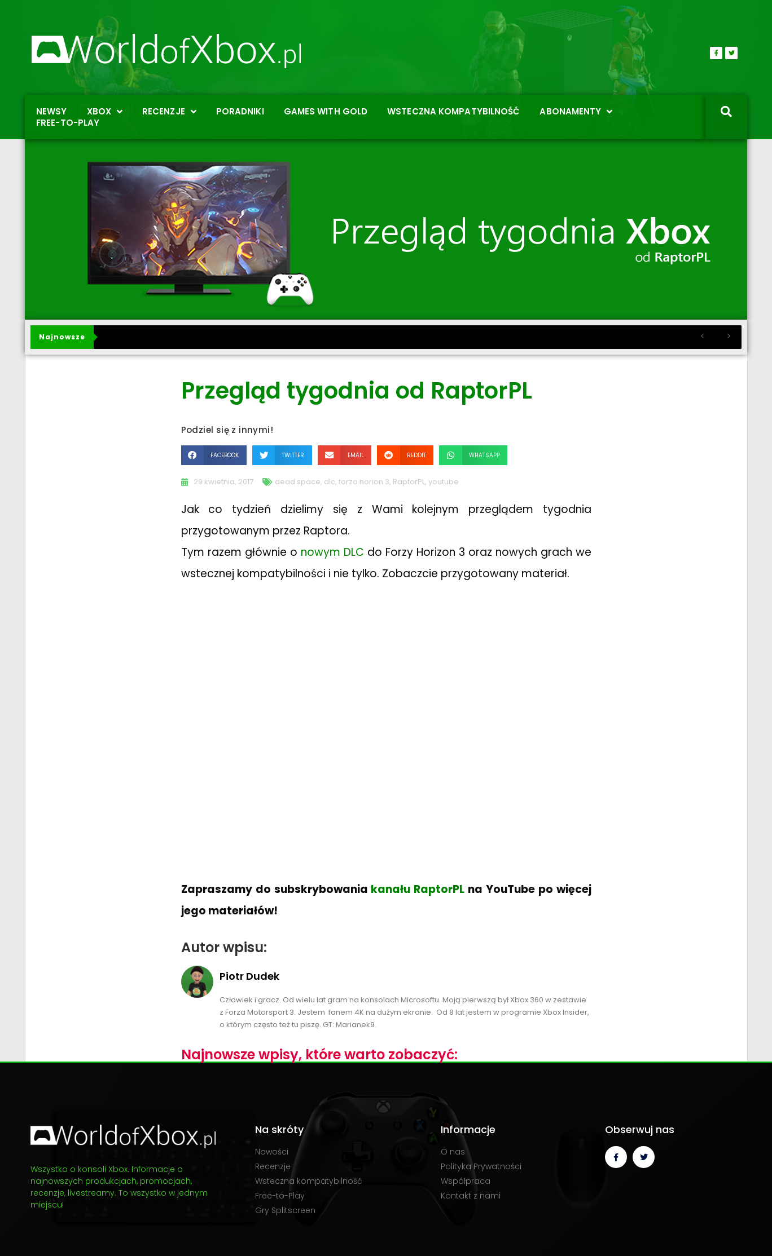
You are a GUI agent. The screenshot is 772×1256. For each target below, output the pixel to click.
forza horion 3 (364, 481)
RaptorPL (409, 481)
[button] (214, 455)
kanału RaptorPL (417, 889)
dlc (329, 481)
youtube (443, 481)
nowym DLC (332, 552)
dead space (298, 481)
